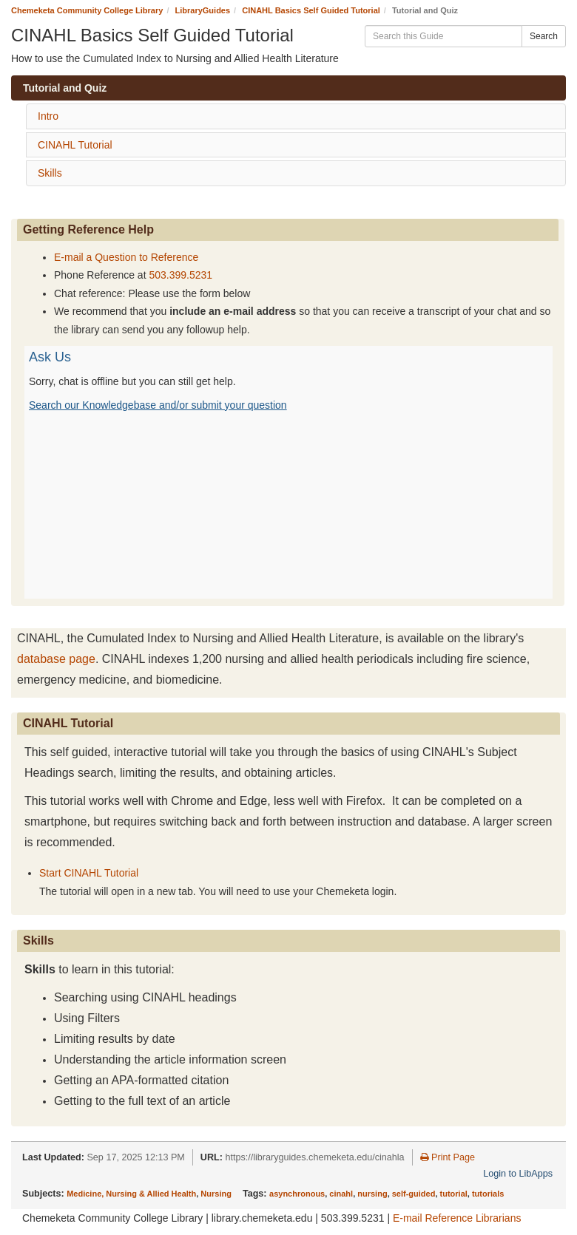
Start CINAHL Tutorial (88, 873)
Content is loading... (288, 472)
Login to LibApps (518, 1173)
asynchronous (297, 1193)
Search (544, 36)
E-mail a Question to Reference (126, 257)
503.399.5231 (180, 275)
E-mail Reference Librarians (457, 1218)
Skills (50, 173)
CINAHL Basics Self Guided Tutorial (311, 10)
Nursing (216, 1193)
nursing (372, 1193)
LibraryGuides (203, 10)
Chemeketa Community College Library (87, 10)
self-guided (414, 1193)
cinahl (341, 1193)
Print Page (447, 1157)
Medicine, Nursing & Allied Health (131, 1193)
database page (56, 659)
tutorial (454, 1193)
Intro (48, 116)
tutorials (488, 1193)
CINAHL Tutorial (75, 145)
